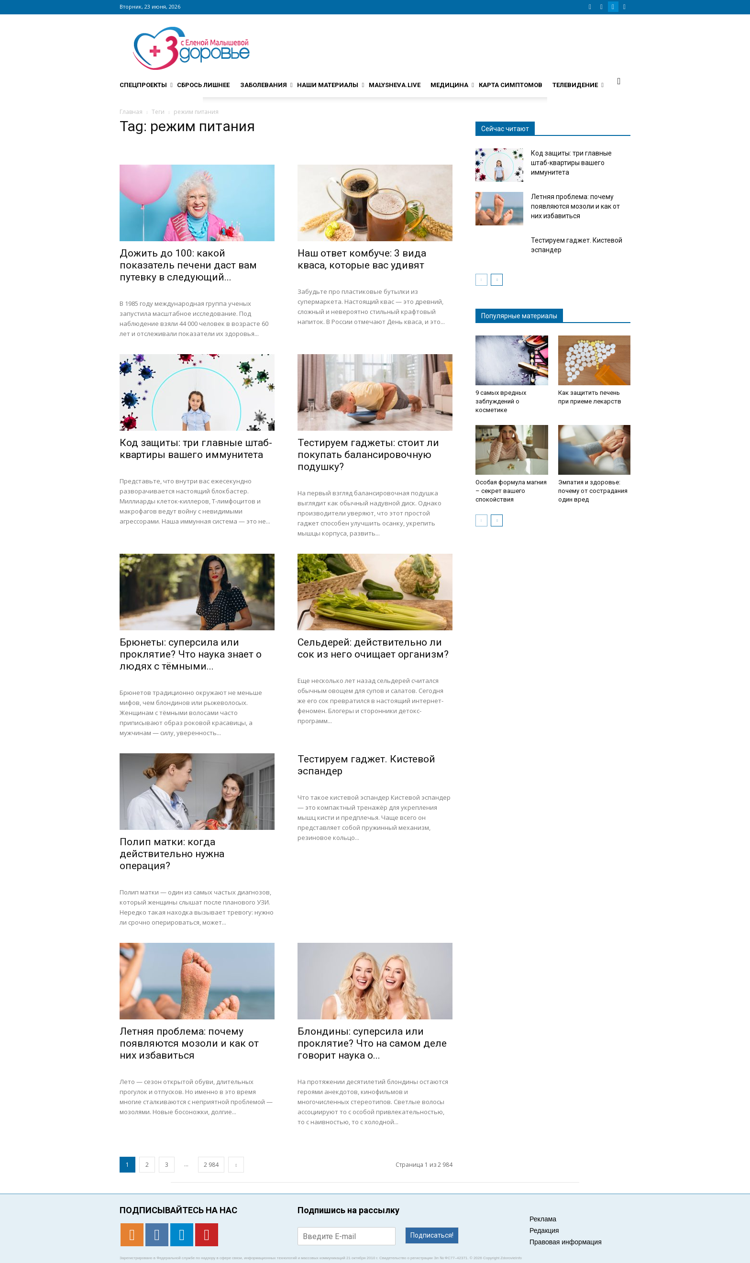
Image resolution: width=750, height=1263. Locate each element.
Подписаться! (431, 1235)
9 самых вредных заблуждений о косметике (500, 401)
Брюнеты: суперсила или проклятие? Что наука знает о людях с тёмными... (191, 654)
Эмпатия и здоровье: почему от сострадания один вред (593, 491)
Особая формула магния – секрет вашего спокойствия (511, 491)
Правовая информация (565, 1242)
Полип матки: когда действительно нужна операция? (172, 854)
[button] (618, 80)
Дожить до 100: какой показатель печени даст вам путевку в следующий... (188, 265)
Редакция (544, 1230)
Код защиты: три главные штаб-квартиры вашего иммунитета (196, 448)
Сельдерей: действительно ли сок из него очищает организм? (373, 648)
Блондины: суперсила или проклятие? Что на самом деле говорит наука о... (372, 1043)
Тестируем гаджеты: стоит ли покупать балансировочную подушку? (368, 454)
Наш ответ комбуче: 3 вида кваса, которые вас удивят (362, 259)
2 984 (211, 1165)
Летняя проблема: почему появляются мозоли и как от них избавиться (189, 1043)
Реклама (542, 1219)
